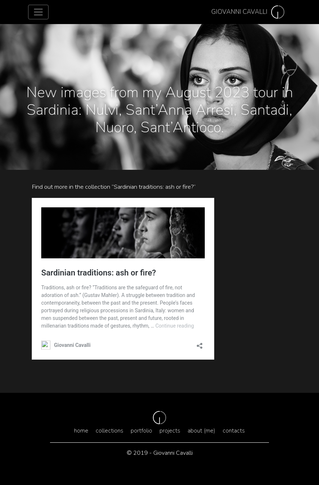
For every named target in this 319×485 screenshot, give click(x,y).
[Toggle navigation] (38, 12)
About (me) (201, 431)
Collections (109, 431)
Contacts (234, 431)
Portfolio (141, 431)
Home (81, 431)
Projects (170, 431)
